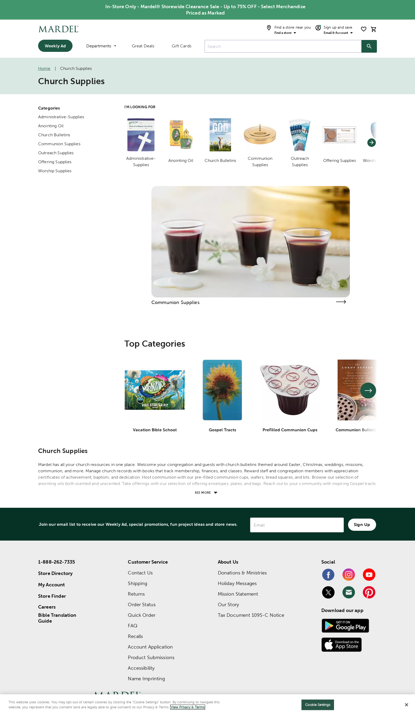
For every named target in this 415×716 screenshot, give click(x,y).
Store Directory (55, 573)
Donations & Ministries (242, 572)
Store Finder (52, 596)
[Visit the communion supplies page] (340, 302)
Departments (101, 46)
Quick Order (141, 615)
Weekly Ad (55, 45)
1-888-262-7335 (56, 562)
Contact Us (140, 572)
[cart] (374, 29)
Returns (136, 594)
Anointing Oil (51, 126)
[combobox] (283, 46)
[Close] (406, 704)
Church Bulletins (54, 135)
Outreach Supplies (56, 153)
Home (44, 68)
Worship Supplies (54, 171)
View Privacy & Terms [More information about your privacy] (188, 707)
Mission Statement (238, 594)
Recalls (135, 636)
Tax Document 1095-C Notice (251, 615)
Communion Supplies (59, 144)
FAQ (132, 625)
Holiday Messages (237, 583)
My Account (51, 584)
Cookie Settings (317, 705)
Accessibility (141, 668)
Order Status (142, 604)
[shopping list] (363, 29)
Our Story (228, 604)
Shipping (137, 583)
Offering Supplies (55, 162)
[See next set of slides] (368, 390)
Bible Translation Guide (57, 618)
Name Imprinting (146, 678)
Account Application (150, 647)
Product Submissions (151, 657)
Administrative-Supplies (61, 117)
